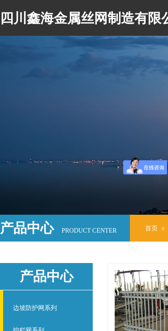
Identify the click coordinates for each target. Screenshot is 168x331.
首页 (151, 228)
